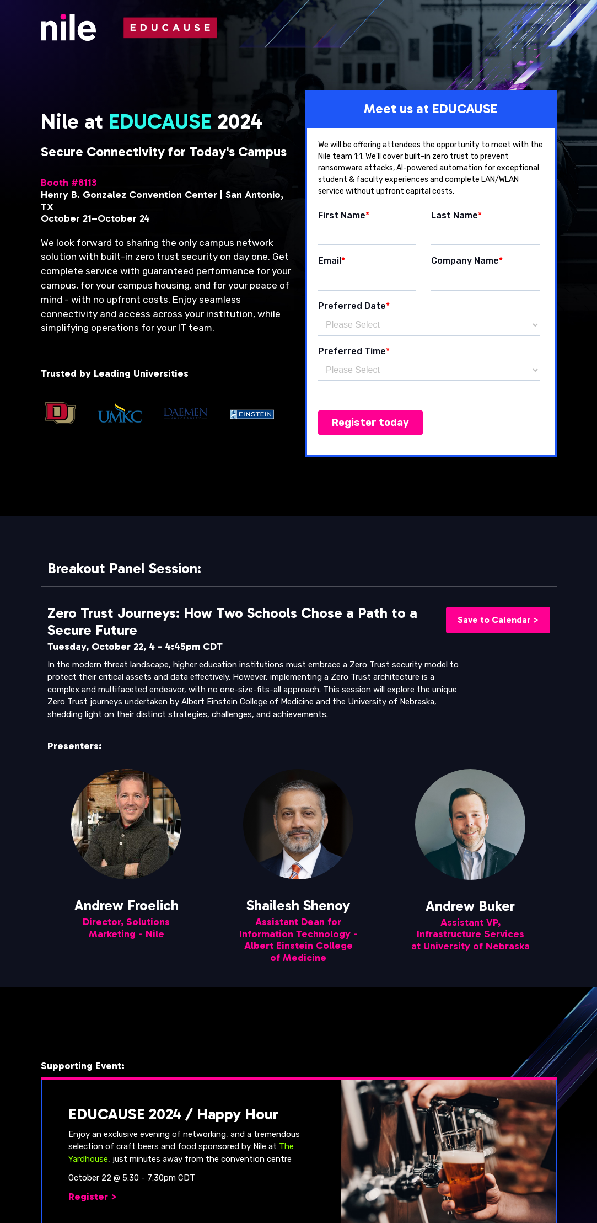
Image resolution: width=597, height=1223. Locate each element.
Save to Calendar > (498, 620)
